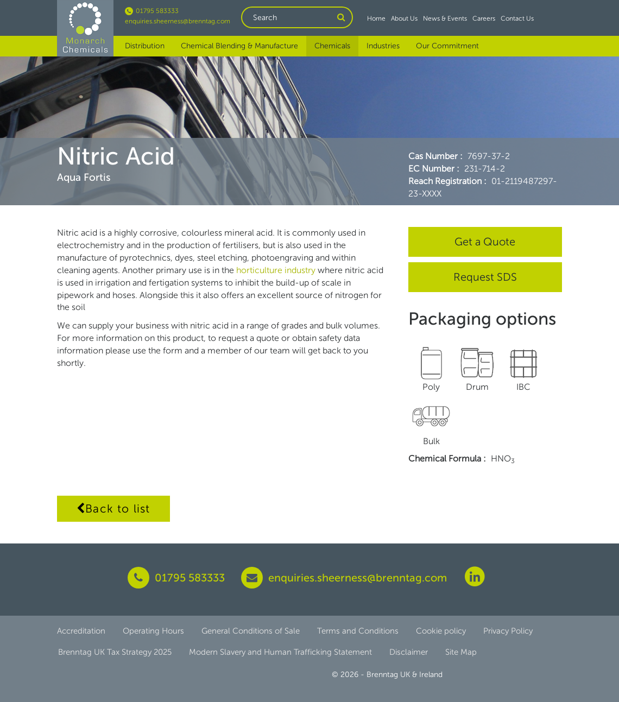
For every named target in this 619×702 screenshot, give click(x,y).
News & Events (445, 18)
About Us (404, 18)
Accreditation (81, 631)
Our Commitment (447, 45)
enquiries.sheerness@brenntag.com (177, 21)
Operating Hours (153, 631)
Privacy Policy (508, 631)
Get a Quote (484, 241)
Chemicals (332, 45)
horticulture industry (277, 270)
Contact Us (517, 18)
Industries (383, 45)
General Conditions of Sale (250, 631)
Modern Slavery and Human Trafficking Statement (280, 652)
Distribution (145, 45)
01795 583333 (152, 11)
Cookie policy (441, 631)
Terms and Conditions (358, 631)
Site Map (461, 652)
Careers (483, 18)
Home (376, 18)
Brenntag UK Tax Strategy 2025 (115, 652)
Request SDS (485, 276)
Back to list (113, 508)
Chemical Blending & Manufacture (239, 45)
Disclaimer (408, 652)
